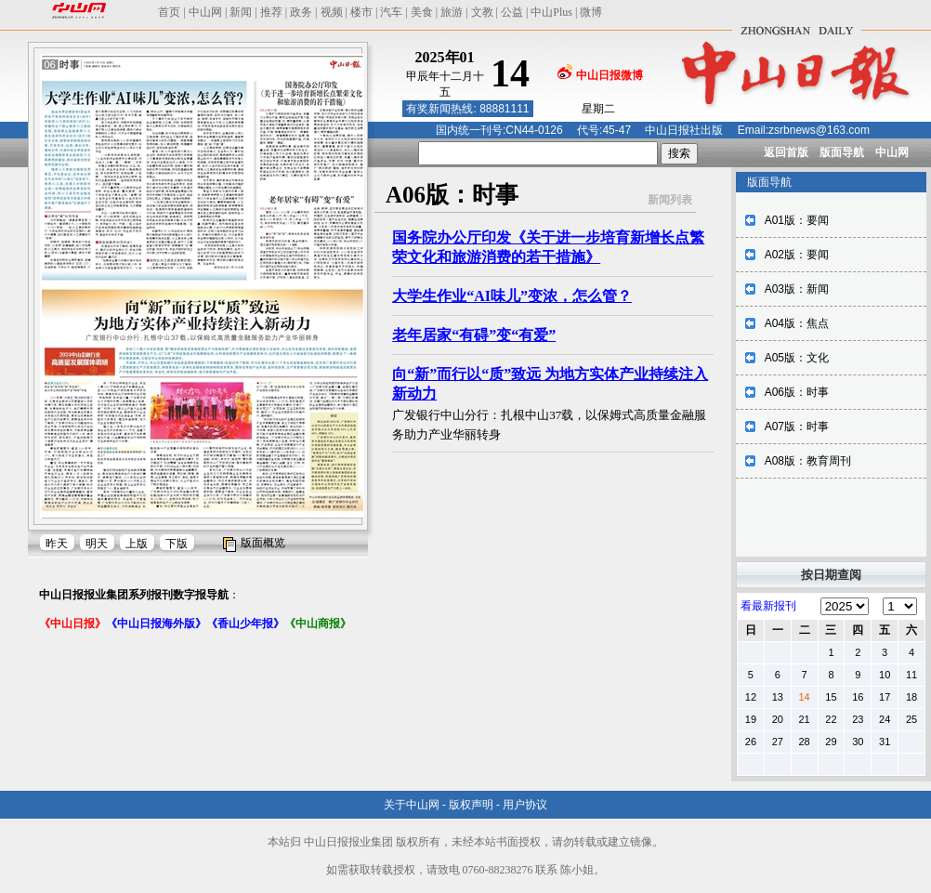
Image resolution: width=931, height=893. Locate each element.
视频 (332, 12)
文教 (482, 12)
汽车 (391, 12)
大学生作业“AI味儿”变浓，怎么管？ (512, 296)
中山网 (205, 12)
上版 (136, 543)
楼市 (361, 12)
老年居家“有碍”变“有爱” (474, 335)
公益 (512, 12)
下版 (176, 543)
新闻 (240, 12)
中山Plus (551, 12)
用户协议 (525, 804)
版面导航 (842, 152)
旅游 (451, 12)
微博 (591, 12)
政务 (301, 12)
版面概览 (263, 542)
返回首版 (786, 152)
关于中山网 (411, 804)
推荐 (271, 12)
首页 (169, 12)
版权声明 (471, 804)
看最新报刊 (768, 605)
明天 (96, 543)
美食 (422, 12)
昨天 (57, 543)
